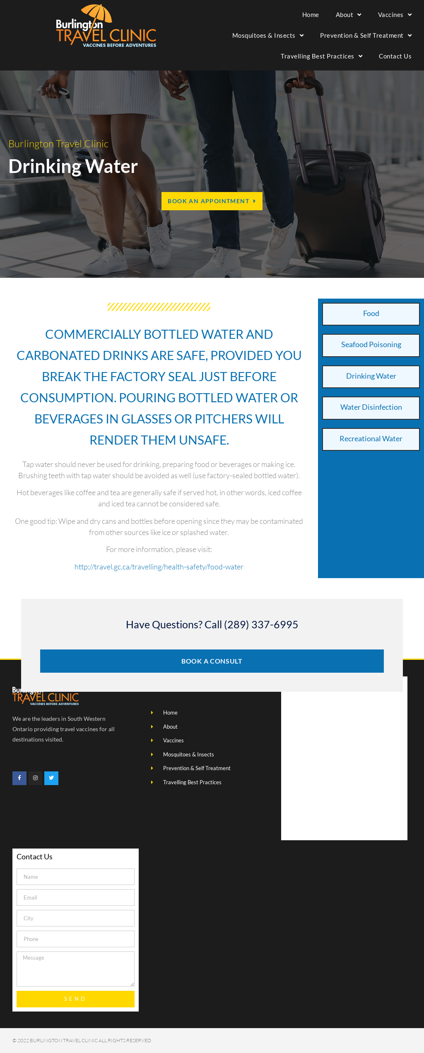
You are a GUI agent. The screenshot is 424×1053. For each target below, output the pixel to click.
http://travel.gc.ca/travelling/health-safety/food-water (159, 566)
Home (310, 14)
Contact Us (395, 56)
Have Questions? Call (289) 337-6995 (212, 624)
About (348, 14)
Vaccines (395, 14)
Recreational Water (371, 438)
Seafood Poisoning (371, 344)
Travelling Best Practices (321, 56)
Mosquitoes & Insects (268, 35)
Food (371, 313)
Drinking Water (371, 375)
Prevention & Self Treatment (366, 35)
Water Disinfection (371, 406)
